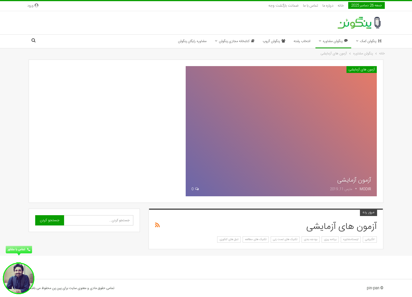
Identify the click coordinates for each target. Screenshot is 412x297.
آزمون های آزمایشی (361, 69)
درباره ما (327, 6)
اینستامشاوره (350, 239)
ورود (32, 6)
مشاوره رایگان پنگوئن (192, 41)
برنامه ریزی (330, 239)
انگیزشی (370, 239)
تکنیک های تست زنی (285, 239)
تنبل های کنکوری (228, 239)
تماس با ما (310, 6)
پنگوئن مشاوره (335, 41)
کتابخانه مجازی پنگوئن (236, 41)
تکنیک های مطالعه (255, 239)
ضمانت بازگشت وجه (283, 6)
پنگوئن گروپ (274, 41)
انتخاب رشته (302, 41)
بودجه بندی (310, 239)
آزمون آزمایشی (354, 180)
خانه (341, 6)
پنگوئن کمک (370, 41)
